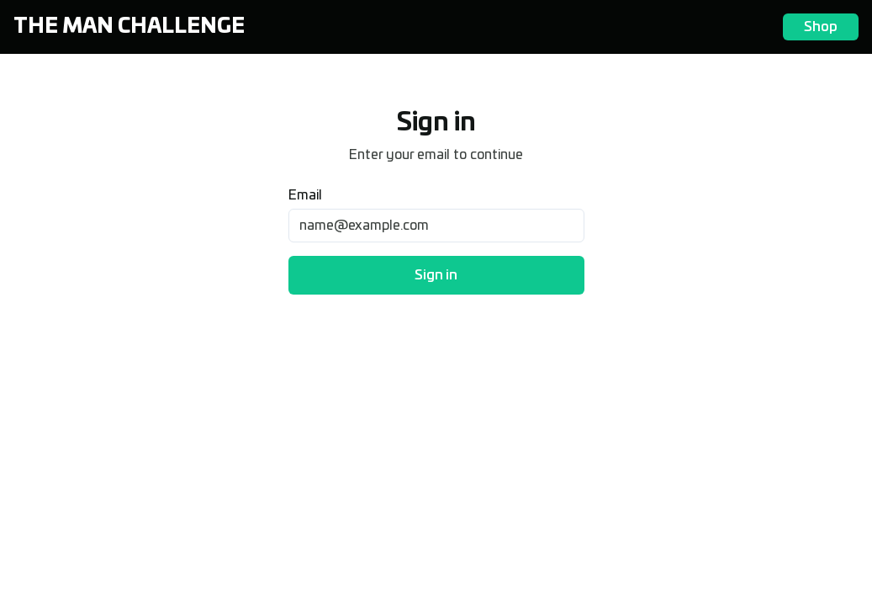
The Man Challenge (129, 27)
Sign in (436, 275)
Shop (821, 27)
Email (305, 195)
